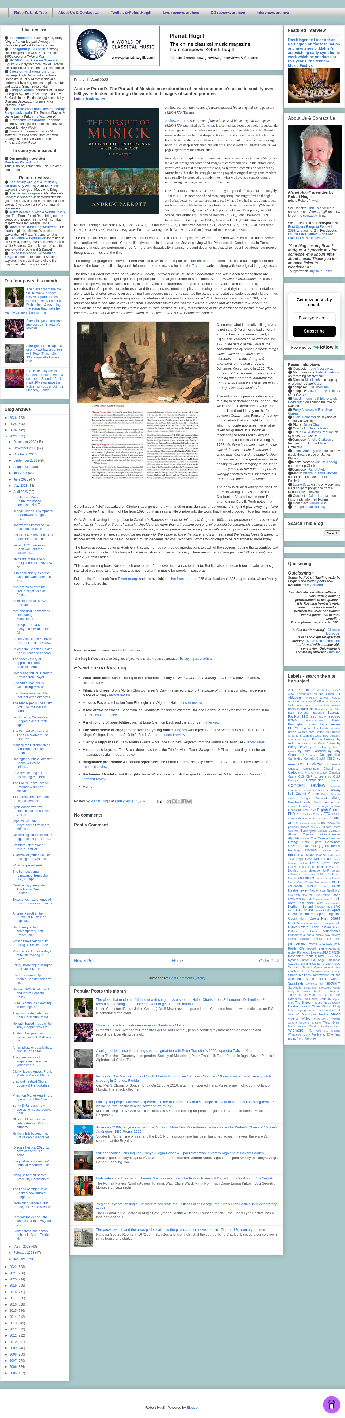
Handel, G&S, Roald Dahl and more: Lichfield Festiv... (31, 993)
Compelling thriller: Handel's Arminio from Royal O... (32, 675)
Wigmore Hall (300, 1030)
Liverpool (314, 870)
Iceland (327, 850)
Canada (309, 758)
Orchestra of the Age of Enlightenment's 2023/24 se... (32, 563)
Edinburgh (305, 806)
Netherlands (317, 890)
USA (337, 1010)
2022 (14, 1267)
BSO (325, 735)
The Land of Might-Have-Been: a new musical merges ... (30, 1193)
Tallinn (292, 995)
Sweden (318, 991)
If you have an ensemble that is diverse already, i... (33, 695)
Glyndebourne (330, 834)
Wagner (293, 1018)
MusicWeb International (323, 641)
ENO (291, 814)
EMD (306, 809)
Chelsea (293, 768)
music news (316, 886)
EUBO (336, 813)
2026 (14, 418)
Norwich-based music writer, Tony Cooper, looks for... (33, 1025)
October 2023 (23, 454)
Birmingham (296, 724)
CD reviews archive (228, 12)
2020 (14, 1279)
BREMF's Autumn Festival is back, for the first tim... (33, 537)
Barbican (307, 709)
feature (323, 818)
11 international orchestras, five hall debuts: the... (32, 799)
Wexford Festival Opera (324, 1026)
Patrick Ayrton (318, 469)
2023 (14, 436)
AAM (336, 690)
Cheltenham (311, 768)
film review (328, 823)
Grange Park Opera (305, 842)
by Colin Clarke (324, 743)
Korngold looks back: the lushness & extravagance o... (32, 1221)
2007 (14, 1360)
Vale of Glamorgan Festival (308, 1014)
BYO (304, 754)
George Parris (319, 428)
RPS (321, 956)
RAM (329, 944)
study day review (299, 991)
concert (335, 780)
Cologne (293, 780)
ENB (313, 809)
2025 (14, 424)
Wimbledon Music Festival (305, 1034)
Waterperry (321, 1018)
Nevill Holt (333, 890)
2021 (14, 1273)
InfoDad (334, 652)
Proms (312, 944)
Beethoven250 (314, 720)
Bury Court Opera (299, 739)
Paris (313, 931)
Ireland (309, 855)
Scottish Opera (312, 967)
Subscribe (314, 331)
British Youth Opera (301, 731)
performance (331, 931)
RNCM (336, 952)
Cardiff (320, 758)
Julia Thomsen (318, 387)
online (318, 910)
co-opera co (323, 776)
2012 (14, 1329)
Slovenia (316, 971)
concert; (335, 785)
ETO (327, 814)
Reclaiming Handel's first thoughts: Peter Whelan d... (31, 1207)
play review (332, 934)
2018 (14, 1292)
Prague (318, 938)
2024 (14, 430)
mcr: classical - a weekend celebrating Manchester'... (31, 615)
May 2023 (20, 485)
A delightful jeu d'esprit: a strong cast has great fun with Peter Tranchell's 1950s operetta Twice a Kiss (174, 1051)
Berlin (336, 720)
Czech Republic (330, 793)
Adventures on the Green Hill (318, 694)
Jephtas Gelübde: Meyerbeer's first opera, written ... (31, 825)
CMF (309, 776)
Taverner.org (127, 579)
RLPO (327, 952)
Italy (330, 855)
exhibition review (306, 818)
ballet (299, 705)
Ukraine (329, 1010)
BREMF (293, 728)
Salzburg (294, 963)
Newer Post (85, 961)
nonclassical (322, 898)
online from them (180, 579)
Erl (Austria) (304, 813)
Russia (329, 956)
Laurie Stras (301, 484)
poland (292, 938)
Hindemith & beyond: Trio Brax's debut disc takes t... (31, 1137)
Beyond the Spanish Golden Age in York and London (32, 651)
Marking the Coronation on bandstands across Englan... (31, 749)
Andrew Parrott (176, 121)
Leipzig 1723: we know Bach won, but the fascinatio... (29, 549)
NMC (311, 898)
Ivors (337, 855)
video (335, 1014)
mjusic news (323, 878)
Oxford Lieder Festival (315, 927)
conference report (299, 790)
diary (336, 798)
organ (329, 923)
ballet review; (332, 705)
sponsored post (315, 983)
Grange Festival (329, 838)
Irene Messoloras (321, 368)
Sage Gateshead (329, 960)
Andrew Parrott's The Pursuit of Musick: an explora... (29, 917)
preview (297, 943)
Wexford (303, 1026)
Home (88, 786)
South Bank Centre (323, 979)
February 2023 (24, 1253)
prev (337, 938)
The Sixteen (303, 1003)
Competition (314, 780)
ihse (338, 850)
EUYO (291, 818)
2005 (14, 1373)
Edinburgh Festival (327, 806)
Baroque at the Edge (327, 709)
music (327, 882)
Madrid (292, 878)
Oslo (337, 923)
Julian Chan (312, 425)
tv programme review (310, 1010)
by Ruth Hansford (312, 751)
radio (321, 944)
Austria (326, 701)
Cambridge (295, 758)
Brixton (304, 735)
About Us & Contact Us (78, 12)
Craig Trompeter (304, 417)
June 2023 (21, 479)
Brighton (306, 728)
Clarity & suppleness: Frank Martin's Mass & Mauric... (32, 1073)
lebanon (292, 863)
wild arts (322, 1030)
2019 (14, 1285)
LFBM (330, 866)
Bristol (317, 728)
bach (291, 705)
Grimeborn (332, 842)
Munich (336, 878)
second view (332, 967)
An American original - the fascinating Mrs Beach (31, 775)
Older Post (269, 961)
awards (336, 701)
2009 (14, 1348)
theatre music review (326, 1002)
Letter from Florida (311, 866)
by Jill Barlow (318, 747)
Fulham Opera (331, 827)
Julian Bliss (318, 503)
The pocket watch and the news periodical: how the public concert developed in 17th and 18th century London (180, 1230)
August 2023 (22, 467)
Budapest (334, 735)
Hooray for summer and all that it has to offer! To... (31, 527)
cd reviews (332, 764)
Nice (304, 898)
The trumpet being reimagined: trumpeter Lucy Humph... (30, 875)
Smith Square (332, 971)
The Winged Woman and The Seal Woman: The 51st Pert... (31, 735)
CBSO (331, 758)
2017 (14, 1298)
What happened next (27, 865)
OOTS (327, 910)
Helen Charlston (327, 372)
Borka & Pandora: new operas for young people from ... (32, 1109)
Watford (336, 1018)
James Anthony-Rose (308, 451)
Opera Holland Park (302, 914)
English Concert (328, 810)
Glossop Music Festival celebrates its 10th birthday (29, 1123)
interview (212, 722)
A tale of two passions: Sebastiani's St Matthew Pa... (32, 1037)
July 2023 (20, 473)
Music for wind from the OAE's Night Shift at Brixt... (29, 591)
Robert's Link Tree (30, 12)
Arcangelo (294, 701)
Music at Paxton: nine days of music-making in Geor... (32, 955)
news (335, 894)
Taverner (208, 125)
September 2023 (25, 460)
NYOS (291, 910)
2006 (14, 1367)
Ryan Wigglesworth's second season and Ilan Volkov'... (32, 811)
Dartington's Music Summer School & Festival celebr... (32, 763)
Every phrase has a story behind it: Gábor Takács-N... (32, 1235)
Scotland (294, 967)
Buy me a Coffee (321, 271)
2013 (14, 1323)
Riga (320, 952)
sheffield (293, 971)
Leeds (314, 863)
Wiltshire (335, 1030)
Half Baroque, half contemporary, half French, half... (28, 931)
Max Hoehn (313, 380)
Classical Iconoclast (333, 631)
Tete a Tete (326, 995)
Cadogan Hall (330, 755)
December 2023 (25, 442)
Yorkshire (310, 1038)
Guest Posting (309, 846)
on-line (308, 910)
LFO (337, 866)
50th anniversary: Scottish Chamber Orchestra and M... (32, 577)
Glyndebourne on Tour (302, 838)
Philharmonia (296, 934)
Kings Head (304, 859)
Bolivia (313, 724)
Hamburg (294, 850)
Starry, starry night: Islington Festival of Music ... (32, 967)
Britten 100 (323, 731)
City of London (319, 772)
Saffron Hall (308, 960)
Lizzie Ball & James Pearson (313, 432)
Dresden (293, 802)
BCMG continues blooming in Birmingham (32, 1005)
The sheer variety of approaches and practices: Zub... (27, 663)
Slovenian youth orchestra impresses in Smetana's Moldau (141, 1025)
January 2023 (23, 1259)
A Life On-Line (299, 690)
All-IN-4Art (311, 697)
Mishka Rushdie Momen (319, 473)
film (318, 823)
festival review (308, 823)
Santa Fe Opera (322, 963)
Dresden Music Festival (317, 802)
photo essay (315, 934)
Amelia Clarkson (319, 440)
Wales (305, 1019)
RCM (337, 944)
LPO (321, 874)
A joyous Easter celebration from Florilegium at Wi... (32, 1015)
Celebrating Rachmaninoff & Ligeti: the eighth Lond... (33, 837)
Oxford (293, 927)
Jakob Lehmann (320, 496)
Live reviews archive (181, 12)
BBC (305, 716)
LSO (330, 874)
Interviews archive (272, 12)
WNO (326, 1034)
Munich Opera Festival (301, 882)
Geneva (322, 830)
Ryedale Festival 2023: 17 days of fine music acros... (31, 1151)
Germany (334, 830)
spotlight (333, 983)
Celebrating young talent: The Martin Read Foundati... (30, 889)
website (292, 1022)
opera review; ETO (312, 923)
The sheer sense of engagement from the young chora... (30, 1061)
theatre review (299, 1006)
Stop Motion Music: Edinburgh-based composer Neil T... (27, 501)
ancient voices (330, 697)
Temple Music (307, 995)
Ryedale (293, 960)
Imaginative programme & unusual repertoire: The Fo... (31, 1165)
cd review (310, 764)
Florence (315, 827)
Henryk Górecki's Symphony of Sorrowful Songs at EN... (33, 515)
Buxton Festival (323, 739)
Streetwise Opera (329, 987)
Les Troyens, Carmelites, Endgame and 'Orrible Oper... (30, 721)
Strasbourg (310, 987)
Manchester (305, 878)
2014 (14, 1317)
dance (291, 798)
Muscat (319, 882)
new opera (294, 894)
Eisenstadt (294, 809)
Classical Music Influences (307, 238)
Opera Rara (319, 918)
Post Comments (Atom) (187, 978)
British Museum (331, 728)
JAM (291, 859)
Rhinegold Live (306, 952)
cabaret (313, 754)
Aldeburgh (295, 698)
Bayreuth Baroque (311, 712)
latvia (337, 859)
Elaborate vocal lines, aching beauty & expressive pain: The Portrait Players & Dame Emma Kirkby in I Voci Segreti (184, 1178)
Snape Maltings (299, 975)
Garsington (308, 831)
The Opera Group (315, 999)
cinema (306, 772)
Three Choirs (321, 1006)
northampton (333, 902)
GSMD (293, 846)
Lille (303, 870)
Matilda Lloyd (317, 507)
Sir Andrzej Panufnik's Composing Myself (28, 685)
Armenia (307, 701)
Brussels (315, 735)
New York (307, 894)
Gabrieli (293, 830)
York (300, 1038)
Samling (306, 963)
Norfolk (335, 899)
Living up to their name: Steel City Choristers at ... (31, 1179)
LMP (326, 870)
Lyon (337, 874)
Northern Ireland (300, 906)
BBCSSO (334, 716)
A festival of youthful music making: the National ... (31, 857)
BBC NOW (318, 716)
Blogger (192, 1407)
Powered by (314, 347)
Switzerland (332, 991)
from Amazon (312, 585)
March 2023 (22, 1246)
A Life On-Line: (322, 690)
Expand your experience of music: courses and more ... (32, 903)
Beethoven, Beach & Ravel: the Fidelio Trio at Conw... (33, 640)
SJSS (305, 971)
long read (310, 874)
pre (329, 938)
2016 (14, 1304)
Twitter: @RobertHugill (131, 12)
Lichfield (293, 870)
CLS (301, 776)
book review (95, 99)
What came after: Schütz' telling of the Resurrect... (32, 943)
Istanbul (321, 855)
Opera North (297, 918)
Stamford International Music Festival (28, 847)
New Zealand (322, 894)
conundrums (320, 790)
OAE (299, 910)
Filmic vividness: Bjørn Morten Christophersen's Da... (32, 979)
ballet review (313, 705)
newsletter (294, 898)
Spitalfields (296, 983)
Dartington (305, 798)
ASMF (317, 701)
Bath (291, 712)
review (292, 952)
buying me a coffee (198, 659)
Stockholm (294, 987)
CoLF (336, 776)
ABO (291, 694)
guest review (331, 846)
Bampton (294, 708)
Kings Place (323, 859)
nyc (329, 906)
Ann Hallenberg (326, 462)
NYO (337, 906)
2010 (14, 1342)
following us (131, 650)
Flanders (303, 827)
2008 (14, 1354)
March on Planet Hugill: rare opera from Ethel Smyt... (32, 1097)
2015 (14, 1310)
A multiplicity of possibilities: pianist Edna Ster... (32, 1049)
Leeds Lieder (331, 863)
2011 (14, 1335)
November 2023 (25, 448)
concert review (190, 703)
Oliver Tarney (317, 391)
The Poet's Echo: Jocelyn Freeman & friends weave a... (31, 787)
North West (315, 902)
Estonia (317, 813)
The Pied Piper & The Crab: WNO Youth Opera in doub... (32, 707)
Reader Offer (296, 948)
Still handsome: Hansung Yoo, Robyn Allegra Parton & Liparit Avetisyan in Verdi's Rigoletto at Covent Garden (180, 1153)
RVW (337, 956)
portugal (305, 938)
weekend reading (310, 1022)
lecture (304, 863)
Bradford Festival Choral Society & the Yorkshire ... (31, 1085)
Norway (320, 906)
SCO (337, 963)
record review (93, 683)
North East (296, 902)
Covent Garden (307, 794)
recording (334, 948)
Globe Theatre (300, 834)
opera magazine (328, 914)
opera (336, 910)
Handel (311, 850)
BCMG (292, 720)
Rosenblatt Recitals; (302, 956)
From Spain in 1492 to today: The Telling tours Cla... (31, 629)
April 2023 (21, 492)
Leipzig (292, 866)
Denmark (322, 798)
